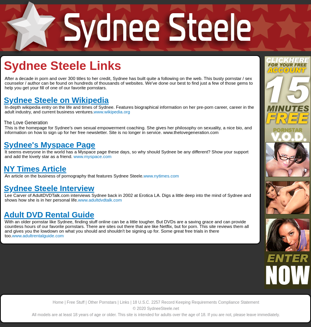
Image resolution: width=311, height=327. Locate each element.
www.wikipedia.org (112, 112)
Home (57, 302)
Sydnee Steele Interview (49, 188)
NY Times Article (35, 169)
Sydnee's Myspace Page (49, 145)
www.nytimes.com (161, 176)
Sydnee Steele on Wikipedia (56, 100)
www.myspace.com (92, 156)
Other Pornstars (102, 302)
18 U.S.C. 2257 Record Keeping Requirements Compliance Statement (196, 302)
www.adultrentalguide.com (38, 235)
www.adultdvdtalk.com (100, 200)
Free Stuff (76, 302)
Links (124, 302)
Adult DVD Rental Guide (49, 214)
